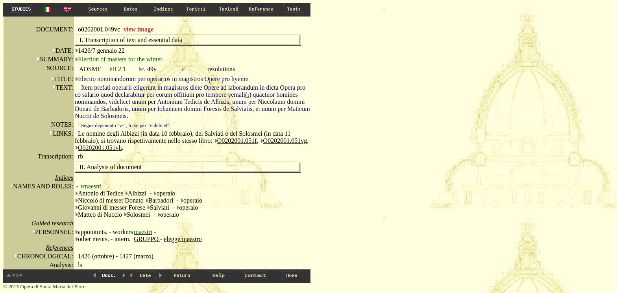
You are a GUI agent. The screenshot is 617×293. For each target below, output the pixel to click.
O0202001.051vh (100, 147)
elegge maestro (182, 239)
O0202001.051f (237, 140)
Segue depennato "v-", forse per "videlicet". (124, 125)
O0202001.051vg (285, 140)
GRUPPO (147, 239)
